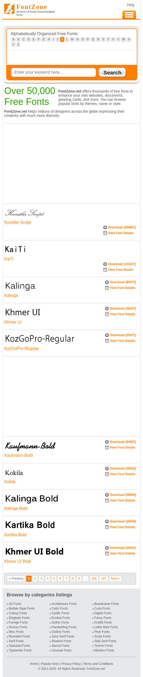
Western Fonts (104, 650)
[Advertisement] (70, 162)
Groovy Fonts (18, 627)
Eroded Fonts (61, 618)
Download (122, 227)
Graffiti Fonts (103, 622)
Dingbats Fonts (19, 618)
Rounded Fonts (19, 636)
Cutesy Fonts (18, 613)
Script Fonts (102, 636)
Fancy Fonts (102, 618)
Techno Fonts (103, 646)
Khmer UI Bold (17, 561)
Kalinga (11, 295)
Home (34, 664)
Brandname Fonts (106, 604)
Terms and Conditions (98, 664)
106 (94, 578)
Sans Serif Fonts (63, 636)
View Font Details (120, 233)
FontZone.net (96, 669)
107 (103, 578)
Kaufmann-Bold (18, 455)
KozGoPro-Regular (21, 348)
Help (130, 5)
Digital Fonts (103, 613)
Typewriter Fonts (20, 650)
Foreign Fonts (18, 622)
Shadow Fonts (61, 641)
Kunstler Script (17, 222)
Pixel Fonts (102, 632)
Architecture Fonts (64, 604)
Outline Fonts (61, 632)
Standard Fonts (19, 646)
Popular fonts (50, 664)
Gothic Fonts (60, 622)
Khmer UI (13, 322)
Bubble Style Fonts (22, 608)
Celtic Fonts (60, 608)
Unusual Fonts (61, 650)
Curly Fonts (102, 608)
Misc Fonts (16, 632)
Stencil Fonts (60, 646)
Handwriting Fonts (64, 627)
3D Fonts (15, 604)
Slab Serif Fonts (105, 641)
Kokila (9, 482)
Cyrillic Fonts (60, 613)
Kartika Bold (15, 535)
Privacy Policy (71, 664)
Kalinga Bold (15, 508)
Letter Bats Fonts (106, 627)
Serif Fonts (16, 641)
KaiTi (8, 259)
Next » (115, 578)
